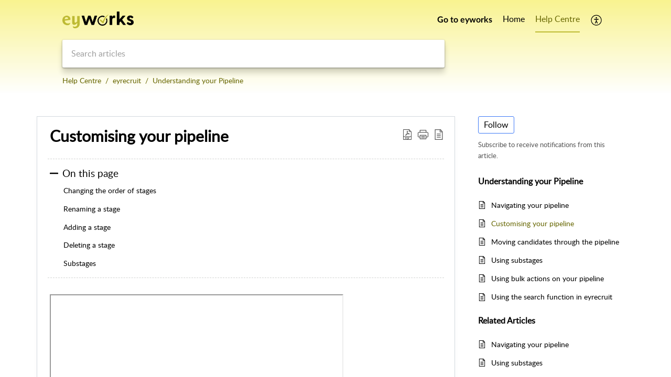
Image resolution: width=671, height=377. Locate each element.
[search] (253, 54)
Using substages (517, 260)
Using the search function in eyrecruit (551, 297)
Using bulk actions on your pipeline (547, 278)
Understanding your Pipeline (198, 80)
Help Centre (81, 80)
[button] (597, 20)
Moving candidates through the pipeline (555, 242)
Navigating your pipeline (530, 205)
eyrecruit (127, 80)
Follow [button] (496, 124)
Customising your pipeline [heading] (139, 136)
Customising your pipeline (532, 223)
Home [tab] (514, 19)
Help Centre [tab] (557, 19)
